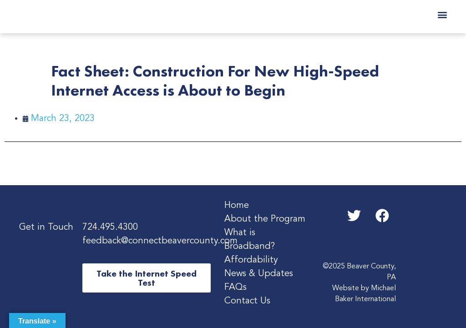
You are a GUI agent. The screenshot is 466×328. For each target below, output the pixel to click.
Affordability (251, 260)
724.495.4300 (110, 227)
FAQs (235, 287)
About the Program (264, 219)
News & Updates (258, 273)
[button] (442, 14)
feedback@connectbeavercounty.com (160, 241)
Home (236, 205)
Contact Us (247, 301)
